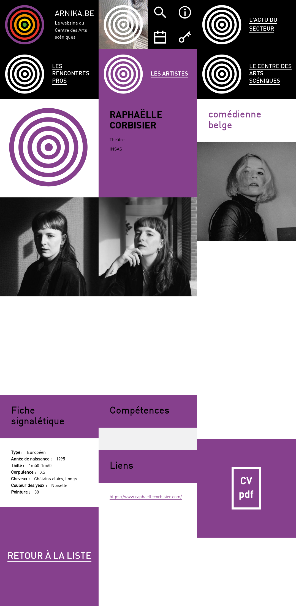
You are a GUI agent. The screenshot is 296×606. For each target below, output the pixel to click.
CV (246, 488)
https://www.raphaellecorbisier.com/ (146, 497)
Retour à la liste (49, 556)
